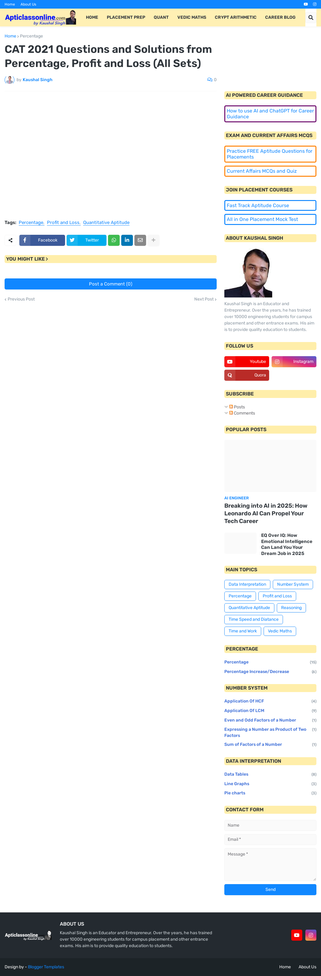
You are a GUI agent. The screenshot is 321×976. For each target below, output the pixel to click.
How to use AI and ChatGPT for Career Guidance (270, 114)
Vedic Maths (280, 631)
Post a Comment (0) (110, 284)
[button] (310, 17)
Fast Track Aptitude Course (258, 205)
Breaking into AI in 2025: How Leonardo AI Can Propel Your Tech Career (265, 513)
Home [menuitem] (92, 17)
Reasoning (291, 607)
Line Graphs (270, 784)
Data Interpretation (247, 584)
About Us (28, 4)
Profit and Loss (63, 222)
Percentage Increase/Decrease (270, 672)
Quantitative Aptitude (106, 222)
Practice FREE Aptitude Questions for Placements (269, 154)
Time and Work (243, 631)
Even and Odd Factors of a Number (270, 721)
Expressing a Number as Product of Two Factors (270, 732)
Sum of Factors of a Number (270, 745)
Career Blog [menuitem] (280, 17)
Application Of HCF (270, 702)
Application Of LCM (270, 711)
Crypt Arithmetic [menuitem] (236, 17)
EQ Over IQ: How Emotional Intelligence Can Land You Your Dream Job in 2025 (286, 544)
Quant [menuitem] (161, 17)
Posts (237, 407)
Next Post (204, 299)
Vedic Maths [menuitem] (191, 17)
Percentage (31, 36)
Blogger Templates (46, 967)
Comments (242, 413)
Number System (293, 584)
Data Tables (270, 775)
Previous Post (21, 299)
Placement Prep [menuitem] (126, 17)
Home (10, 4)
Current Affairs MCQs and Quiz (262, 171)
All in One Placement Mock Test (262, 219)
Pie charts (270, 793)
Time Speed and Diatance (254, 619)
